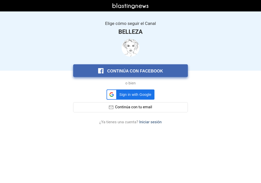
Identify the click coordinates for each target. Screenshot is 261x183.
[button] (130, 94)
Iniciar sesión (150, 122)
